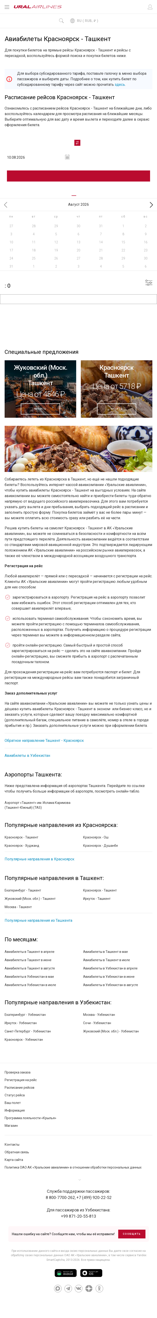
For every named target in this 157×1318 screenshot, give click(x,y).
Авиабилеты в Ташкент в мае (105, 952)
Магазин (11, 1125)
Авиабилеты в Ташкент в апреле (29, 952)
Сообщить (132, 1234)
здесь (120, 84)
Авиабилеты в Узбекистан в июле (30, 985)
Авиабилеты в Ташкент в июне (28, 960)
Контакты (12, 1144)
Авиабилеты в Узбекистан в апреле (110, 968)
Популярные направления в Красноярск (39, 859)
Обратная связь (17, 1152)
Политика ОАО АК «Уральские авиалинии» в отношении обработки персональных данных (73, 1167)
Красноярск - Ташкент (21, 837)
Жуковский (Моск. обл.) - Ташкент (30, 899)
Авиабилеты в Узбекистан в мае (29, 976)
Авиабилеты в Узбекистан (27, 755)
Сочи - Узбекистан (97, 1023)
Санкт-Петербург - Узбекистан (28, 1031)
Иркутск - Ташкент (97, 899)
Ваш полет (13, 1103)
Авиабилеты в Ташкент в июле (106, 960)
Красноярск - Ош (96, 837)
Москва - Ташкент (18, 907)
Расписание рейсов (19, 1087)
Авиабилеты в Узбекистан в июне (109, 976)
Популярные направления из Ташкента (38, 920)
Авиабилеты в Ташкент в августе (30, 968)
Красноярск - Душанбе (100, 845)
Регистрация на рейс (21, 1080)
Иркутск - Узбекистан (21, 1023)
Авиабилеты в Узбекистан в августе (110, 985)
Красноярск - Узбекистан (24, 1039)
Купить (40, 408)
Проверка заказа (17, 1072)
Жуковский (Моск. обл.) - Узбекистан (111, 1031)
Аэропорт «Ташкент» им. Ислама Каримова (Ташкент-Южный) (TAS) (37, 805)
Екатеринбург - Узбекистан (25, 1015)
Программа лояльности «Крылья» (30, 1118)
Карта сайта (14, 1160)
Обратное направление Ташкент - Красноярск (44, 740)
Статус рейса (15, 1095)
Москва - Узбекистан (99, 1015)
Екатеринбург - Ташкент (23, 890)
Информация (15, 1110)
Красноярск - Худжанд (22, 845)
